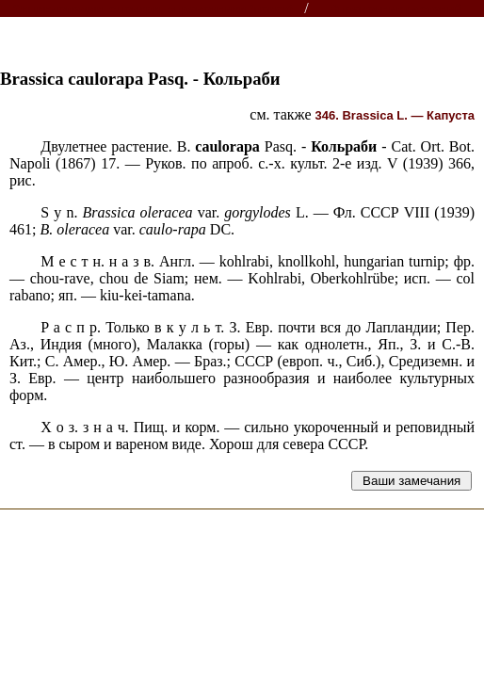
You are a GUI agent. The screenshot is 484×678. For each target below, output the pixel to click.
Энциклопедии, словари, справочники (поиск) (153, 9)
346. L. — (395, 115)
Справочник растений (396, 9)
